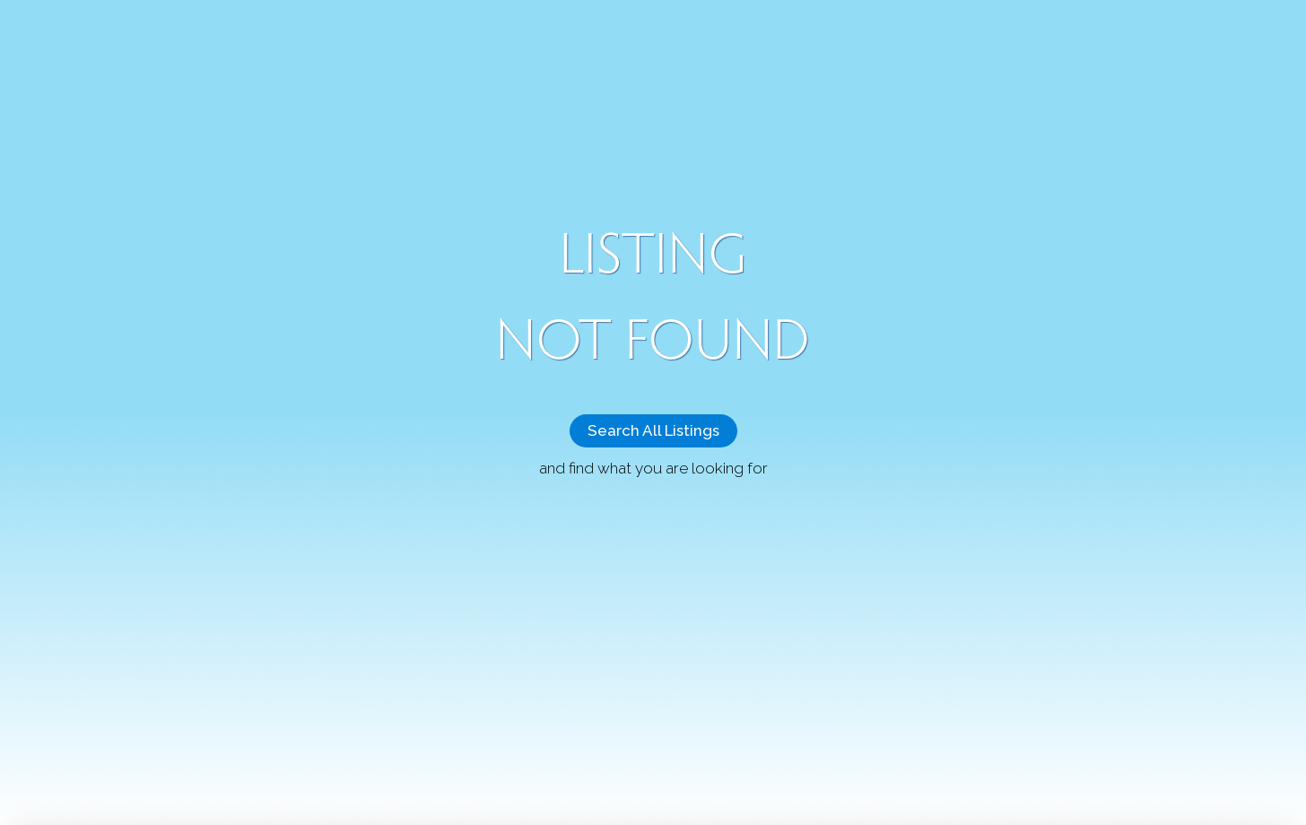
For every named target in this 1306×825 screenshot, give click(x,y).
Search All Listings (653, 430)
